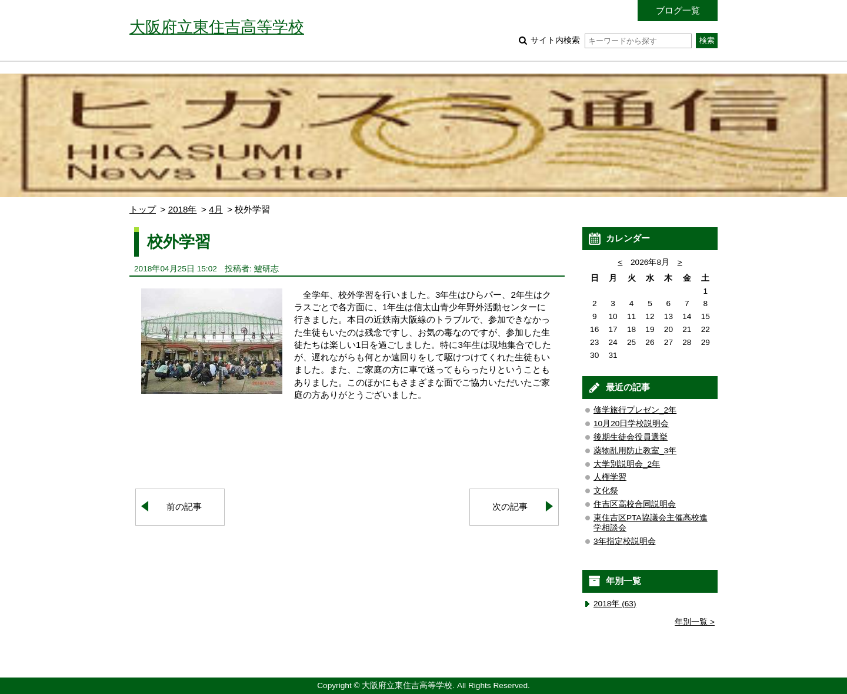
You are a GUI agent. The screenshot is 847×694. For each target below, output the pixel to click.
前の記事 (184, 507)
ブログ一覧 (678, 10)
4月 (215, 209)
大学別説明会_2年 (626, 464)
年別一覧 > (695, 621)
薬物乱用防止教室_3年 (634, 450)
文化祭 (605, 490)
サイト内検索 (610, 40)
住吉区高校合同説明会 (634, 504)
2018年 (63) (614, 603)
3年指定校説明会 (624, 541)
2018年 (182, 209)
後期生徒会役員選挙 (630, 437)
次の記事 (510, 507)
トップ (142, 209)
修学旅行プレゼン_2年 (634, 410)
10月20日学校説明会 (631, 423)
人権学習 (609, 477)
